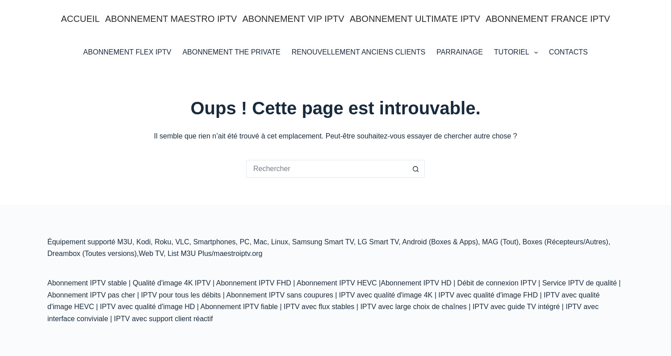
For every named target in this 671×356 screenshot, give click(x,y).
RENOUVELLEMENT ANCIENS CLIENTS (358, 52)
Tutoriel (517, 52)
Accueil (80, 19)
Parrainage (459, 52)
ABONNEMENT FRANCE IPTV (548, 19)
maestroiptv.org (238, 253)
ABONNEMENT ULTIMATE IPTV (415, 19)
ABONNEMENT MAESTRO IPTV (171, 19)
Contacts (568, 52)
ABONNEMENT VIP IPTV (293, 19)
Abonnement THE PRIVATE (231, 52)
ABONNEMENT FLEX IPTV (127, 52)
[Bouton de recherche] (416, 169)
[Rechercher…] (326, 169)
